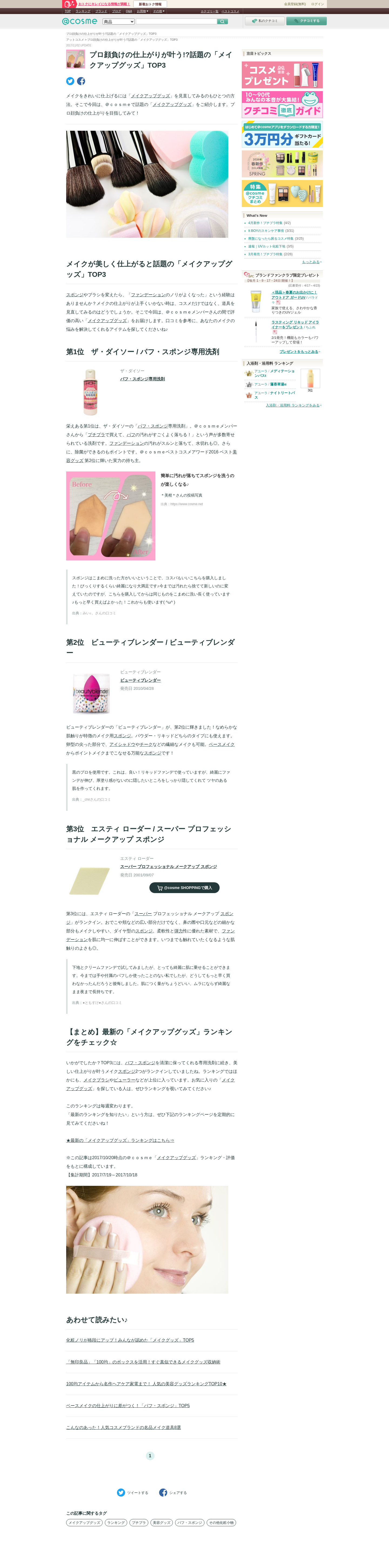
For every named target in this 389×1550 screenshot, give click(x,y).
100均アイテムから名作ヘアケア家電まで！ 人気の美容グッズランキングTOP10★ (146, 1384)
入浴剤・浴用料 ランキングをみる (293, 405)
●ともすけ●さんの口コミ (102, 1003)
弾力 (178, 931)
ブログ (116, 11)
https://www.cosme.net (186, 504)
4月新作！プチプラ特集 (265, 223)
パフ (131, 434)
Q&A (129, 11)
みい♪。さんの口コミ (99, 613)
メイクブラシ (96, 1080)
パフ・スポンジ (153, 426)
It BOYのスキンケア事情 (266, 231)
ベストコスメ (230, 11)
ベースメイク (222, 744)
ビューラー (124, 1080)
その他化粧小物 (221, 1523)
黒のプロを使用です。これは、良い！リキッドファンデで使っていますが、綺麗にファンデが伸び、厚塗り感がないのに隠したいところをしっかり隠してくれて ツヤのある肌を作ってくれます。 (151, 780)
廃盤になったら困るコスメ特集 (271, 238)
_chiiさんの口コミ (97, 799)
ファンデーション (148, 294)
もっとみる (311, 262)
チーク (146, 744)
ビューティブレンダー (140, 680)
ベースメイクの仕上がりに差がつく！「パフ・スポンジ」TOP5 (128, 1405)
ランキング (83, 11)
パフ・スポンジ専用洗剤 (142, 379)
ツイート (132, 1493)
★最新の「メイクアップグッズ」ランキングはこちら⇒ (120, 1140)
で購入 (184, 887)
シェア (173, 1493)
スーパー (143, 913)
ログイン (317, 4)
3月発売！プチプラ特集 (265, 254)
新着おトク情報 (150, 4)
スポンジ (74, 294)
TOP (68, 11)
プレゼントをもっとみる (299, 352)
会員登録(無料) (295, 4)
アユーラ (260, 371)
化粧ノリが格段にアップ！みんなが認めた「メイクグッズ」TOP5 (130, 1340)
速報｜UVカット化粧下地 (266, 246)
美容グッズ (161, 1523)
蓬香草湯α (278, 384)
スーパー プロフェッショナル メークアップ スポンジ (168, 866)
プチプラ (96, 434)
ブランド (101, 11)
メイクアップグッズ (150, 96)
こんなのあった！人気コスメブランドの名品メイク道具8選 (123, 1427)
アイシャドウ (122, 744)
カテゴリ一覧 (210, 11)
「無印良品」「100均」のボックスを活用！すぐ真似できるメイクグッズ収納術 (143, 1362)
